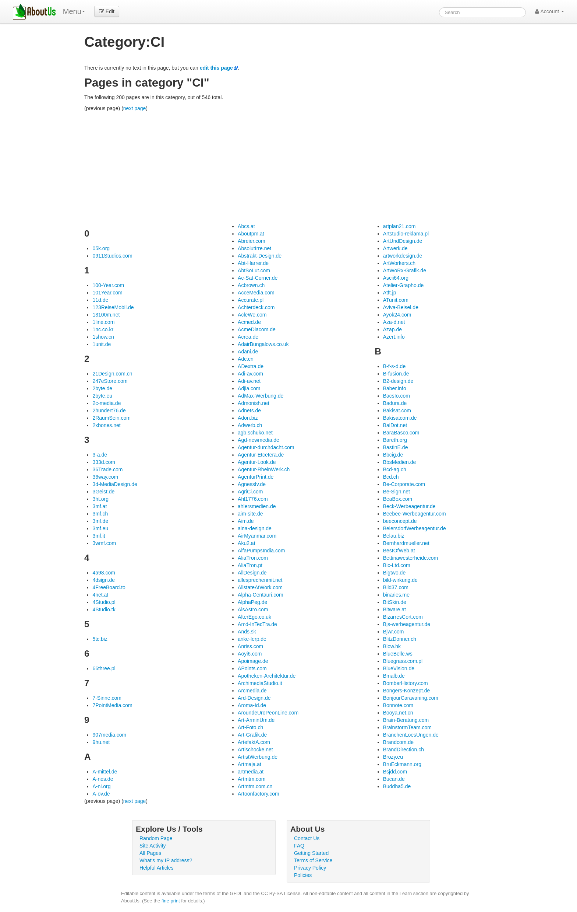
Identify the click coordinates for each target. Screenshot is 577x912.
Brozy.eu (393, 757)
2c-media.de (106, 403)
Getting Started (311, 853)
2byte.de (102, 388)
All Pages (150, 853)
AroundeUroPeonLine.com (268, 713)
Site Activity (152, 846)
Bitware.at (394, 609)
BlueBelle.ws (398, 654)
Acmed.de (249, 322)
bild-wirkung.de (400, 580)
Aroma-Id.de (252, 705)
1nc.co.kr (102, 329)
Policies (303, 875)
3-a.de (99, 455)
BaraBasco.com (401, 433)
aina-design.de (255, 528)
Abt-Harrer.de (253, 263)
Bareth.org (395, 440)
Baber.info (394, 388)
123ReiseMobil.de (113, 307)
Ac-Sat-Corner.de (257, 278)
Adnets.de (249, 410)
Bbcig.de (393, 455)
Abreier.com (251, 241)
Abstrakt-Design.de (260, 256)
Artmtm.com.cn (255, 786)
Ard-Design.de (254, 698)
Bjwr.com (393, 632)
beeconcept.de (400, 521)
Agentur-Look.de (257, 462)
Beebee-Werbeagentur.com (414, 514)
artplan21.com (399, 226)
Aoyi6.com (250, 654)
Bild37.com (395, 587)
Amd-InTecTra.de (257, 624)
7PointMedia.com (112, 705)
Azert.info (394, 337)
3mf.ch (100, 514)
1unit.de (101, 344)
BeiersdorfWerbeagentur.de (414, 528)
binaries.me (396, 595)
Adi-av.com (250, 374)
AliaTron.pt (250, 565)
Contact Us (306, 838)
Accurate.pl (250, 300)
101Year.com (107, 293)
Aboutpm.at (251, 234)
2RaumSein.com (111, 418)
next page (134, 108)
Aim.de (246, 521)
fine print (171, 901)
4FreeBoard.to (108, 587)
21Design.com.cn (112, 374)
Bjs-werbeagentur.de (406, 624)
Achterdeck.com (256, 307)
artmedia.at (250, 772)
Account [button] (549, 11)
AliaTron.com (253, 558)
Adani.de (248, 351)
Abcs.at (246, 226)
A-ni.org (101, 786)
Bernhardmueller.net (406, 543)
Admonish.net (253, 403)
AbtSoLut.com (254, 270)
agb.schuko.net (255, 433)
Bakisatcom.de (400, 418)
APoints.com (252, 668)
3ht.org (100, 499)
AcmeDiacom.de (257, 329)
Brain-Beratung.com (406, 720)
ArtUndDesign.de (402, 241)
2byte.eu (102, 396)
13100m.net (106, 315)
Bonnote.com (398, 705)
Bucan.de (394, 779)
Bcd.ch (391, 477)
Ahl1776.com (253, 499)
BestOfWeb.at (399, 550)
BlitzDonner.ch (399, 639)
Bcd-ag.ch (394, 469)
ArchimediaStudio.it (260, 683)
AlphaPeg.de (252, 602)
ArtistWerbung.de (257, 757)
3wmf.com (104, 543)
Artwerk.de (395, 248)
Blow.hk (392, 646)
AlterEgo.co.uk (254, 617)
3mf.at (99, 506)
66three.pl (103, 668)
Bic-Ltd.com (396, 565)
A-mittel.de (104, 772)
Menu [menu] (74, 11)
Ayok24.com (397, 315)
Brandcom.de (398, 742)
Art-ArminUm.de (256, 720)
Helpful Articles (156, 868)
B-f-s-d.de (394, 366)
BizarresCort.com (403, 617)
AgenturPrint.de (255, 477)
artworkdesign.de (402, 256)
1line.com (103, 322)
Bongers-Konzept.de (406, 690)
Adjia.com (249, 388)
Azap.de (392, 329)
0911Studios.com (112, 256)
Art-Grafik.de (252, 735)
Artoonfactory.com (258, 794)
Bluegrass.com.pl (402, 661)
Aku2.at (246, 543)
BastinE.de (395, 447)
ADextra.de (250, 366)
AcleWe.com (252, 315)
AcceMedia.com (256, 293)
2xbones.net (106, 425)
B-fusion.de (396, 374)
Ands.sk (247, 632)
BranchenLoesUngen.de (411, 735)
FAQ (299, 846)
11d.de (100, 300)
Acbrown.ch (251, 285)
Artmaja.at (249, 764)
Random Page (156, 838)
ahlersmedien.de (257, 506)
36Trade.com (107, 469)
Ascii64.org (395, 278)
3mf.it (98, 536)
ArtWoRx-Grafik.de (404, 270)
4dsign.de (103, 580)
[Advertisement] (299, 167)
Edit (106, 11)
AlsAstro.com (253, 609)
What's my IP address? (165, 860)
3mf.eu (100, 528)
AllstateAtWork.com (260, 587)
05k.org (101, 248)
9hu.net (101, 742)
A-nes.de (102, 779)
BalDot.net (395, 425)
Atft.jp (389, 293)
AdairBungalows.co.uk (263, 344)
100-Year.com (108, 285)
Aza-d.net (394, 322)
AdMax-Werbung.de (260, 396)
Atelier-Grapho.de (403, 285)
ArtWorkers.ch (399, 263)
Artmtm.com (251, 779)
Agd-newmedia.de (258, 440)
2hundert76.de (108, 410)
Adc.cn (246, 359)
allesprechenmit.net (260, 580)
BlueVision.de (398, 668)
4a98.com (103, 573)
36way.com (105, 477)
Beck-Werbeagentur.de (409, 506)
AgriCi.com (250, 492)
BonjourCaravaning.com (410, 698)
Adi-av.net (249, 381)
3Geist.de (103, 492)
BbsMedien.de (399, 462)
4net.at (100, 595)
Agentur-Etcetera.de (261, 455)
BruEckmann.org (402, 764)
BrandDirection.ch (403, 749)
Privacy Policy (310, 868)
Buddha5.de (397, 786)
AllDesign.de (252, 573)
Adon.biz (248, 418)
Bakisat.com (397, 410)
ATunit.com (395, 300)
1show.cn (103, 337)
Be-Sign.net (396, 492)
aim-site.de (250, 514)
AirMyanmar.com (257, 536)
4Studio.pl (103, 602)
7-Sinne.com (106, 698)
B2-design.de (398, 381)
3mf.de (100, 521)
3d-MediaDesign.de (114, 484)
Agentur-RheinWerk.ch (264, 469)
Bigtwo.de (394, 573)
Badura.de (395, 403)
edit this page (216, 68)
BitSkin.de (394, 602)
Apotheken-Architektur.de (266, 676)
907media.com (109, 735)
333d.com (103, 462)
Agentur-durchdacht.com (266, 447)
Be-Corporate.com (404, 484)
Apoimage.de (253, 661)
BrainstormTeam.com (407, 727)
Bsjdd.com (395, 772)
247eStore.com (109, 381)
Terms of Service (313, 860)
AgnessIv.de (252, 484)
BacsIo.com (396, 396)
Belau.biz (393, 536)
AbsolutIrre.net (254, 248)
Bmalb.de (394, 676)
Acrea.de (248, 337)
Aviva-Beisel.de (400, 307)
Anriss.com (250, 646)
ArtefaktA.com (254, 742)
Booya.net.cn (398, 713)
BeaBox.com (397, 499)
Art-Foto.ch (250, 727)
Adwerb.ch (250, 425)
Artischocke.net (255, 749)
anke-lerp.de (252, 639)
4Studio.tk (103, 609)
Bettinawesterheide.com (410, 558)
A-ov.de (101, 794)
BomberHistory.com (405, 683)
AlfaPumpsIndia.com (261, 550)
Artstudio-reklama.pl (406, 234)
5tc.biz (99, 639)
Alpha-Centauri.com (260, 595)
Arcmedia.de (252, 690)
